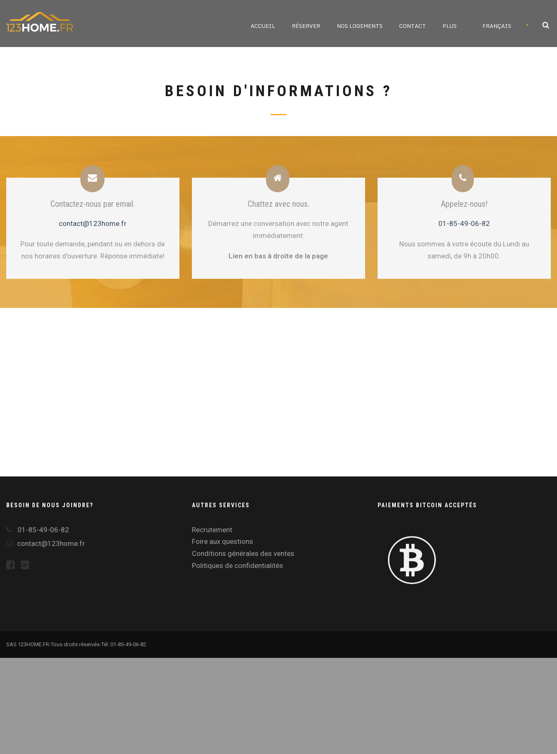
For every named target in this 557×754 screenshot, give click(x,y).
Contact (412, 25)
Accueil (263, 25)
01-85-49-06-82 (464, 223)
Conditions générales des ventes (243, 553)
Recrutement (212, 530)
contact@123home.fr (93, 223)
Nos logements (360, 25)
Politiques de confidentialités (237, 565)
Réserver (306, 25)
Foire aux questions (222, 541)
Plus (450, 25)
